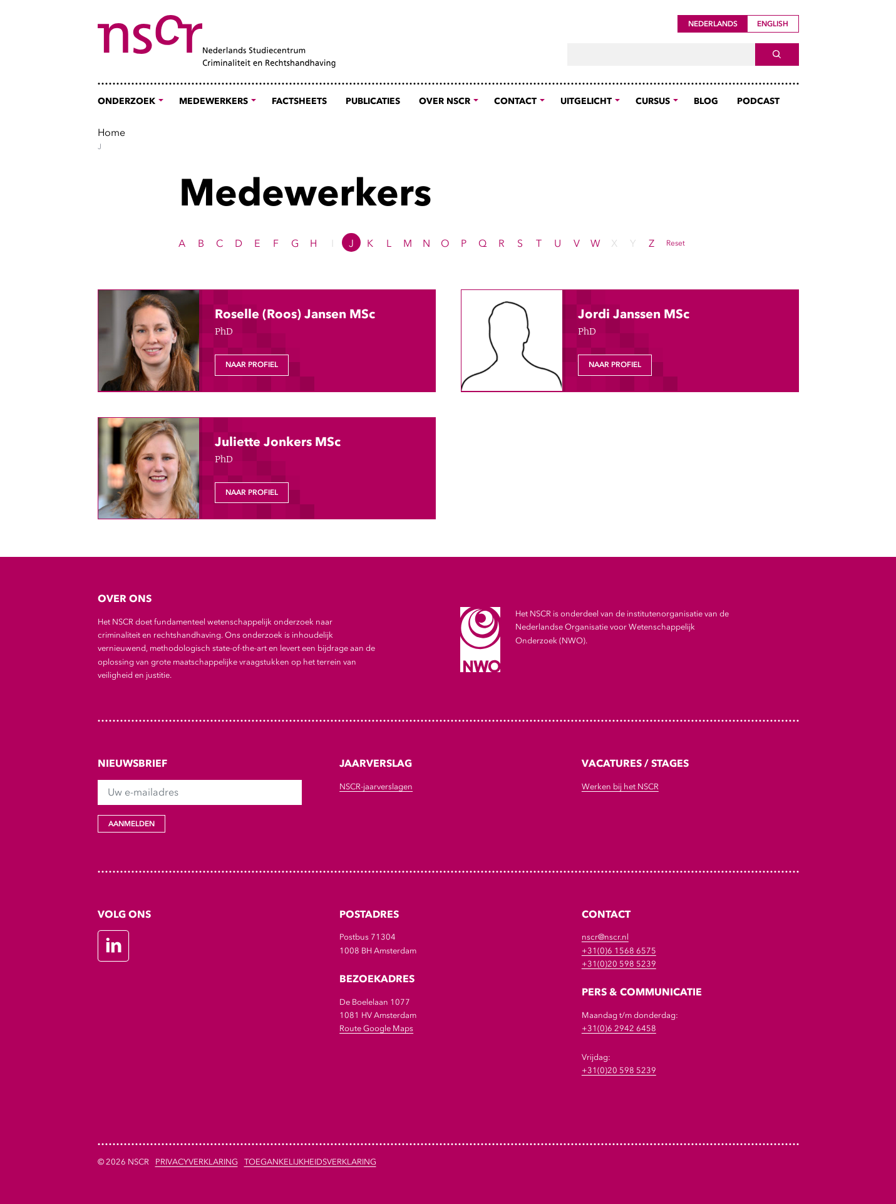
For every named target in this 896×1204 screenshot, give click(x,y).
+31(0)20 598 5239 (619, 963)
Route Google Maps (376, 1028)
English (772, 23)
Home (111, 132)
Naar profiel (251, 364)
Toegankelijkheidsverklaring (310, 1161)
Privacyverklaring (196, 1161)
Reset (675, 243)
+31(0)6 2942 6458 (619, 1028)
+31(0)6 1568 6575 (619, 950)
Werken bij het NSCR (620, 786)
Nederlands (713, 23)
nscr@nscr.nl (605, 937)
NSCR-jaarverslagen (376, 786)
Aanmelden (131, 823)
